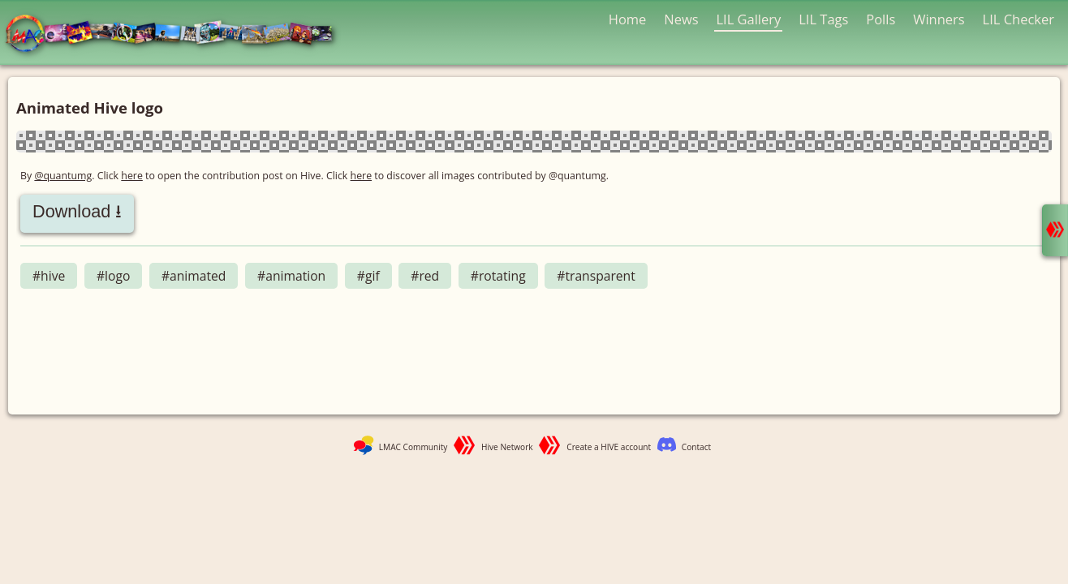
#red (425, 276)
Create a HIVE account (608, 447)
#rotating (498, 276)
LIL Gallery (748, 19)
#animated (193, 276)
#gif (368, 276)
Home (628, 19)
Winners (939, 19)
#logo (113, 276)
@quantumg (63, 175)
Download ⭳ (77, 211)
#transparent (596, 276)
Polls (880, 19)
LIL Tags (823, 19)
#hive (48, 276)
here (132, 175)
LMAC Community (413, 447)
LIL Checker (1018, 19)
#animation (291, 276)
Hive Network (507, 447)
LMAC (176, 34)
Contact (696, 447)
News (681, 19)
